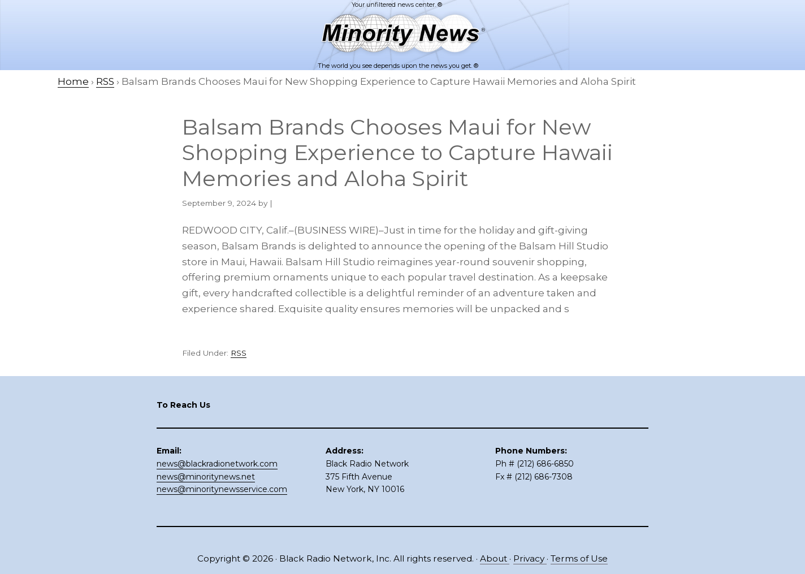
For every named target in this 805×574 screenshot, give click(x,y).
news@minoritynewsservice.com (222, 489)
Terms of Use (579, 558)
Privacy (530, 558)
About (494, 558)
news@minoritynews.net (206, 477)
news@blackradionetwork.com (217, 464)
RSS (238, 352)
